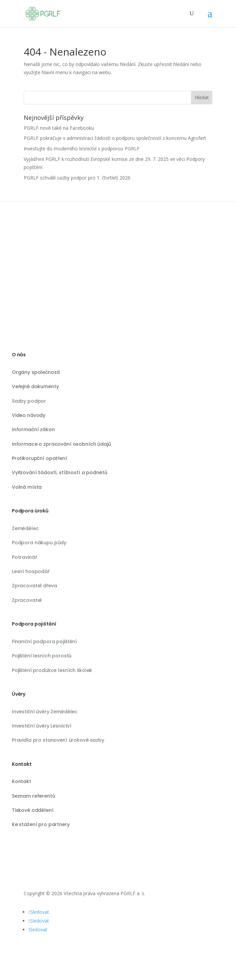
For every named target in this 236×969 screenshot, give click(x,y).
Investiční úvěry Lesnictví (41, 725)
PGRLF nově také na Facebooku (59, 128)
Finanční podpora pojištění (44, 641)
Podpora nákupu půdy (39, 542)
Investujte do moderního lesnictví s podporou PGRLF (82, 148)
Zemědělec (25, 528)
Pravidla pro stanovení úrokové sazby (58, 740)
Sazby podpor (29, 401)
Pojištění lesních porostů (42, 655)
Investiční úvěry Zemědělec (45, 711)
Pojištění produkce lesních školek (52, 670)
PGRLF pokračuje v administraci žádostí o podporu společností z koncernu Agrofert (115, 138)
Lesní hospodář (30, 571)
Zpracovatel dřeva (34, 585)
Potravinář (24, 557)
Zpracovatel (27, 600)
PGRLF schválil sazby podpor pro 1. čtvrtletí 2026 (77, 177)
